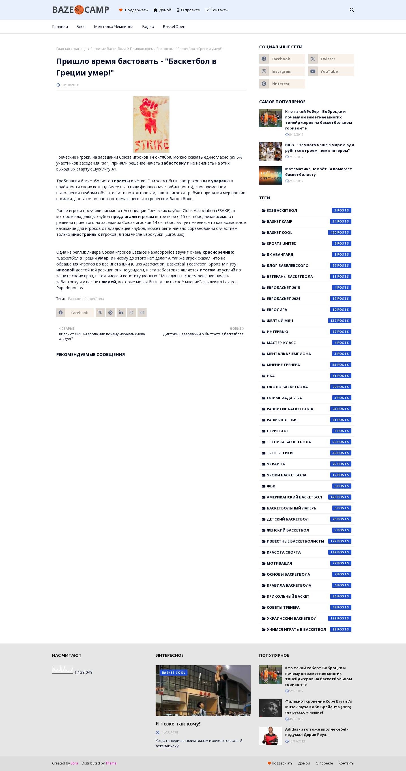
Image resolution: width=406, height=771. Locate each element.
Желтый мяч (309, 320)
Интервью (309, 331)
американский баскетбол (309, 497)
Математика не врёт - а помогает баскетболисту (318, 171)
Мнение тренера (309, 364)
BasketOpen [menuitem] (174, 26)
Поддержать (133, 9)
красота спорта (309, 552)
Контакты (217, 9)
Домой (162, 9)
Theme (111, 763)
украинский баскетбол (309, 618)
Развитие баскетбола (108, 48)
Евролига (309, 309)
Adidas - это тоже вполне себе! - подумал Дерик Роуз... (317, 732)
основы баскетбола (309, 574)
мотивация (309, 563)
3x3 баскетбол (309, 210)
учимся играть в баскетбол (309, 629)
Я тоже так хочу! (178, 723)
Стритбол (309, 430)
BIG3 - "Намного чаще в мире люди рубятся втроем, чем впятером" (319, 147)
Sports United (309, 243)
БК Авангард (309, 254)
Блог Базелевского (309, 265)
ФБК (309, 486)
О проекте (188, 9)
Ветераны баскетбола (309, 276)
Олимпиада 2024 (309, 397)
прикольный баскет (309, 596)
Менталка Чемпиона (309, 353)
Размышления (309, 419)
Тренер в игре (309, 452)
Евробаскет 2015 (309, 287)
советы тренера (309, 607)
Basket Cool (309, 232)
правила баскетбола (309, 585)
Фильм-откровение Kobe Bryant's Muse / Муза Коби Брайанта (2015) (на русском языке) (318, 707)
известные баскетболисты (309, 541)
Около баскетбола (309, 386)
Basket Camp (309, 221)
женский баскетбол (309, 530)
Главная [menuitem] (60, 26)
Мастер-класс (309, 342)
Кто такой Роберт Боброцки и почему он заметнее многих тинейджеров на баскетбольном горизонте (318, 120)
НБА (309, 375)
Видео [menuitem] (148, 26)
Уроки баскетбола (309, 475)
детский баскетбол (309, 519)
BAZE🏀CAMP (80, 9)
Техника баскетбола (309, 441)
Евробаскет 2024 (309, 298)
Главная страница (71, 48)
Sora (74, 763)
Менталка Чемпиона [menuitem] (114, 26)
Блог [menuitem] (80, 26)
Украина (309, 464)
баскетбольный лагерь (309, 508)
